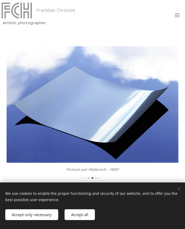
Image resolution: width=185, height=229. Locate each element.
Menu (177, 15)
